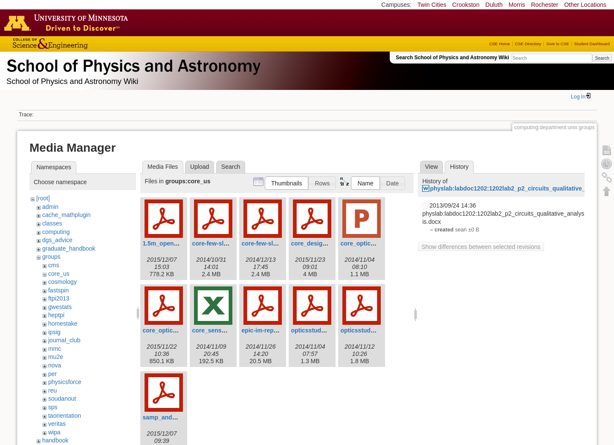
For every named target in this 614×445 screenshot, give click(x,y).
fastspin (58, 290)
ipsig (54, 332)
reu (52, 390)
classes (52, 223)
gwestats (60, 306)
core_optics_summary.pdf (179, 330)
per (52, 373)
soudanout (62, 398)
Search (602, 58)
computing (56, 231)
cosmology (62, 281)
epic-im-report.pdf (267, 330)
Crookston (466, 4)
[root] (43, 198)
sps (53, 407)
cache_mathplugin (66, 214)
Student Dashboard (592, 43)
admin (50, 206)
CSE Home (499, 43)
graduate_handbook (69, 248)
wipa (54, 432)
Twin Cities (431, 4)
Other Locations (585, 4)
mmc (54, 348)
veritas (57, 423)
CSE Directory (528, 43)
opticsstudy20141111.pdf (375, 330)
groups (51, 256)
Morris (517, 4)
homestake (62, 323)
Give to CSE (557, 43)
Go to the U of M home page (68, 22)
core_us (59, 273)
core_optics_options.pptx (376, 243)
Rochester (544, 4)
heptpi (56, 315)
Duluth (493, 4)
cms (53, 265)
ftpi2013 (59, 298)
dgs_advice (57, 240)
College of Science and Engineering (77, 43)
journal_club (64, 340)
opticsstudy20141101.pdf (326, 330)
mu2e (55, 356)
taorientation (64, 415)
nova (54, 365)
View (431, 166)
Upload (199, 166)
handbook (55, 440)
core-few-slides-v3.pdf (223, 243)
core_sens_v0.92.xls (220, 330)
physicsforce (64, 382)
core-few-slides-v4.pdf (272, 243)
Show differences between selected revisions (480, 246)
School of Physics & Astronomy (132, 64)
